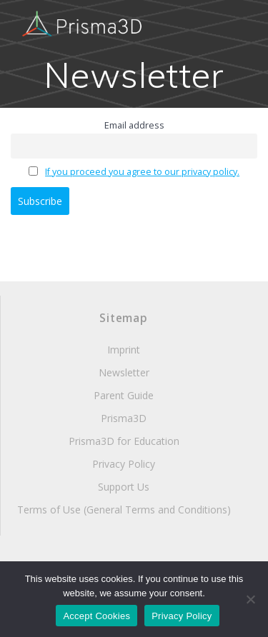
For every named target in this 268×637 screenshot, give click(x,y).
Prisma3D (124, 418)
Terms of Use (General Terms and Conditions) (124, 509)
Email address (134, 125)
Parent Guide (124, 395)
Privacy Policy (123, 464)
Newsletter (124, 372)
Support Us (123, 486)
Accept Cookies (96, 616)
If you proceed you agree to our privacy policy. (142, 172)
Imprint (123, 349)
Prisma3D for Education (124, 441)
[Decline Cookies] (250, 599)
